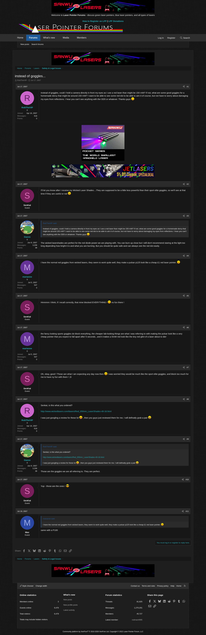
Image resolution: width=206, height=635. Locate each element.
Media (70, 37)
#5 (183, 296)
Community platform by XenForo (86, 632)
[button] (62, 38)
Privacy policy (162, 586)
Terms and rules (148, 586)
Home (24, 37)
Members (86, 37)
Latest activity (69, 610)
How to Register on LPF (94, 21)
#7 (183, 367)
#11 (182, 511)
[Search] (180, 38)
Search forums (37, 44)
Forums (37, 37)
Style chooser (26, 586)
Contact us (135, 586)
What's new (53, 37)
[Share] (179, 87)
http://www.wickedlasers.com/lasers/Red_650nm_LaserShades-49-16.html (80, 411)
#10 (182, 480)
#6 (183, 328)
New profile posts (70, 605)
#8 (183, 399)
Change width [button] (41, 586)
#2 (183, 184)
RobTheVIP (26, 81)
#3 (183, 216)
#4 (183, 256)
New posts (24, 44)
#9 (183, 439)
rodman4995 (137, 620)
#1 (183, 87)
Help (172, 586)
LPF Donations (116, 21)
